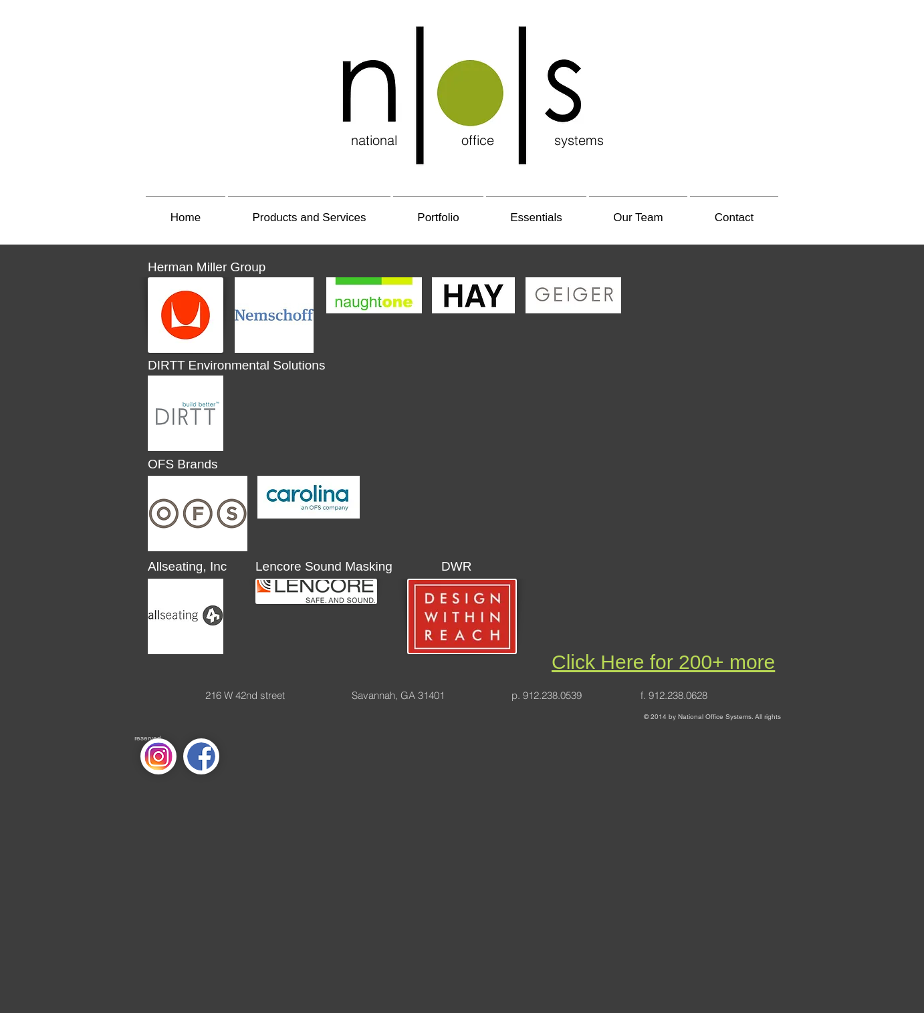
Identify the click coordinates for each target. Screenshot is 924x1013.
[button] (309, 211)
